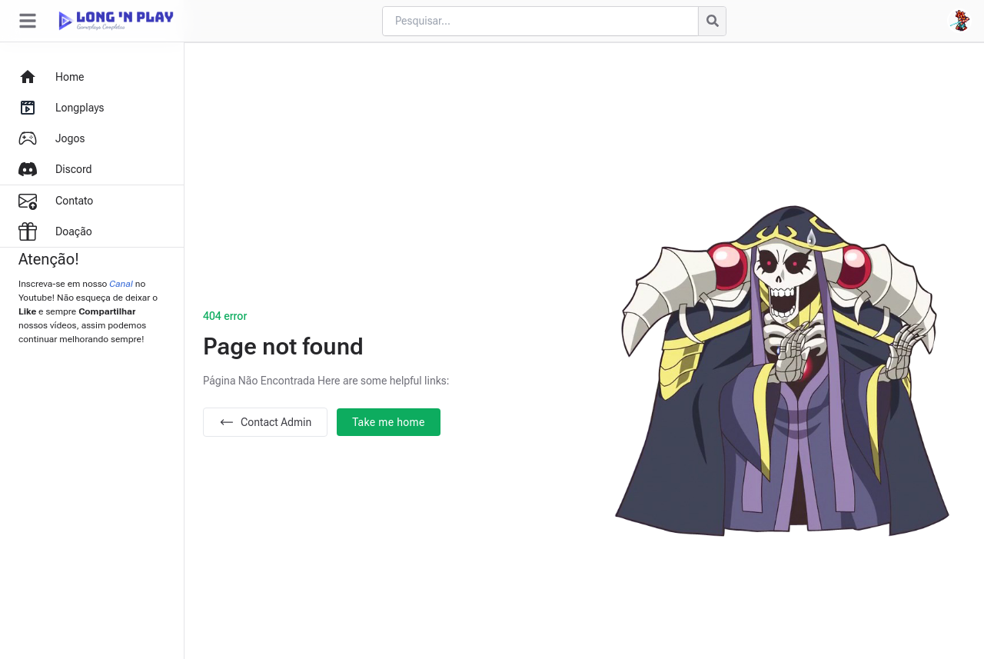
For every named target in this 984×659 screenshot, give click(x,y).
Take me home (388, 422)
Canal (121, 283)
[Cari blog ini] (540, 21)
